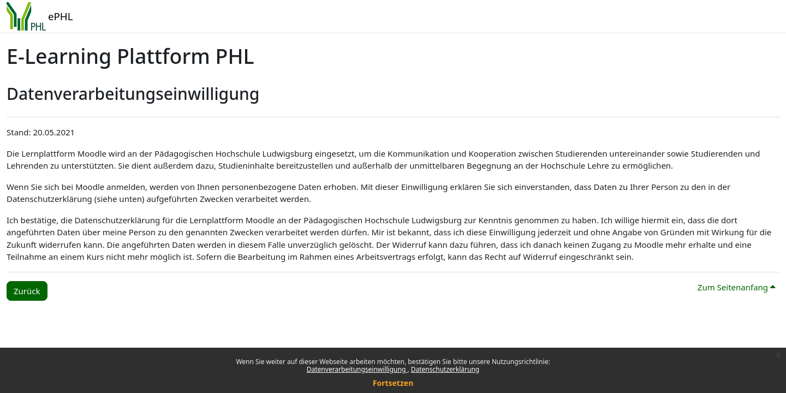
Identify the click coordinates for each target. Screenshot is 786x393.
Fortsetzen (393, 383)
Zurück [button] (27, 290)
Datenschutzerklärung (445, 369)
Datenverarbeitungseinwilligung (357, 369)
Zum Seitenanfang (736, 287)
